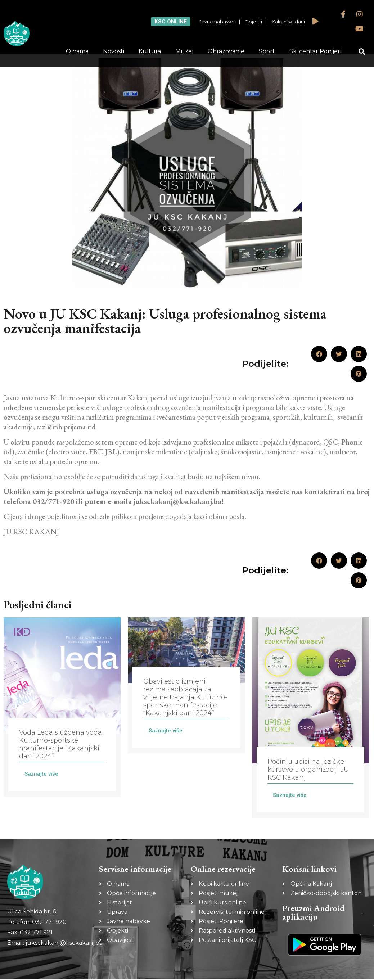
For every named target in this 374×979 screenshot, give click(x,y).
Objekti (253, 21)
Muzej (184, 51)
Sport (267, 51)
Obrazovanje (226, 51)
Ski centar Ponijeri (315, 51)
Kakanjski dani (288, 21)
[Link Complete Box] (62, 707)
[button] (362, 52)
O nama (77, 51)
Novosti (113, 51)
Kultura (150, 51)
